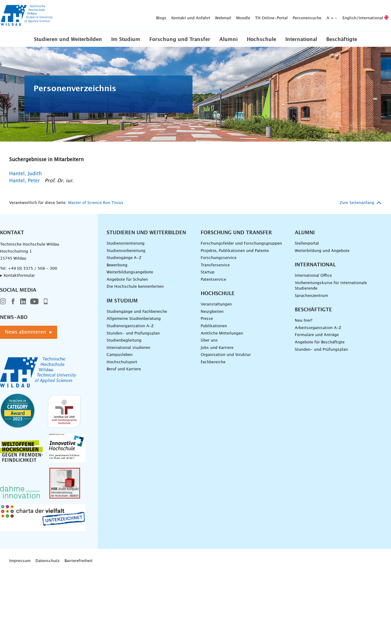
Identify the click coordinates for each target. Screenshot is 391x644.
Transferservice (215, 265)
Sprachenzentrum (311, 296)
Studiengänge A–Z (124, 258)
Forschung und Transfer (179, 39)
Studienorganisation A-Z (130, 326)
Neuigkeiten (212, 312)
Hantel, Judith (25, 173)
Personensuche (211, 16)
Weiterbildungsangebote (130, 272)
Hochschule (261, 39)
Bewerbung (117, 265)
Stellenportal (307, 244)
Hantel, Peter (24, 180)
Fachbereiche (213, 362)
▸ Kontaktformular (17, 276)
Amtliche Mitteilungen (222, 333)
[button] (68, 39)
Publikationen (214, 326)
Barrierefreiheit (78, 561)
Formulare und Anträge (317, 335)
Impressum (20, 561)
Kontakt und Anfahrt (94, 16)
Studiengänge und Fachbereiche (137, 312)
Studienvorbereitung (126, 251)
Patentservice (213, 280)
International (301, 39)
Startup (207, 272)
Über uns (209, 340)
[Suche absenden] (382, 16)
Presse (207, 319)
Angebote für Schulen (127, 280)
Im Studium (125, 39)
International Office (313, 276)
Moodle (147, 16)
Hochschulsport (122, 362)
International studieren (128, 348)
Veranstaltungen (216, 304)
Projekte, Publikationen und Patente (235, 251)
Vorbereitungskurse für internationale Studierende (331, 286)
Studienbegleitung (124, 340)
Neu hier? (303, 321)
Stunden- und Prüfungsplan (133, 333)
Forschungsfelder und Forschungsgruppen (241, 244)
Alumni (228, 39)
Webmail (127, 16)
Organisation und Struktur (226, 355)
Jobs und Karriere (217, 348)
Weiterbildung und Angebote (322, 251)
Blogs (65, 16)
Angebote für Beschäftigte (320, 342)
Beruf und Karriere (124, 369)
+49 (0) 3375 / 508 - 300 (32, 269)
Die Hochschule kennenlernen (135, 287)
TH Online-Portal (175, 16)
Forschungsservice (218, 258)
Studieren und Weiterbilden (68, 39)
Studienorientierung (125, 244)
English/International (270, 16)
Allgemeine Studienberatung (134, 319)
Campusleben (120, 355)
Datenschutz (47, 561)
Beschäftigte (341, 39)
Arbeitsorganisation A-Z (318, 328)
